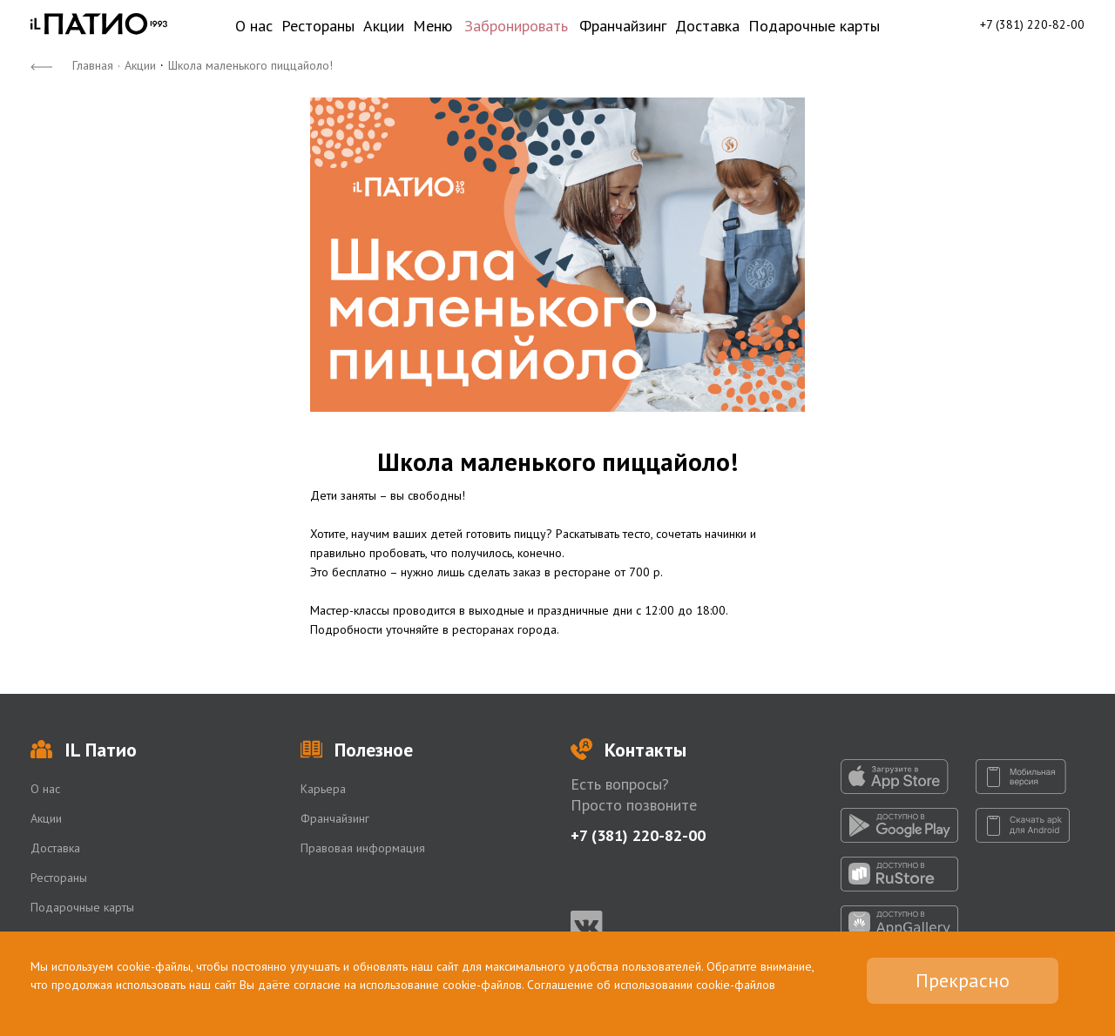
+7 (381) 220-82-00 (1032, 24)
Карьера (323, 789)
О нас (254, 26)
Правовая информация (363, 848)
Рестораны (318, 26)
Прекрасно (963, 980)
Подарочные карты (814, 26)
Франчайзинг (622, 26)
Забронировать (516, 26)
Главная (92, 65)
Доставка (707, 26)
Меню (432, 26)
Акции (383, 26)
